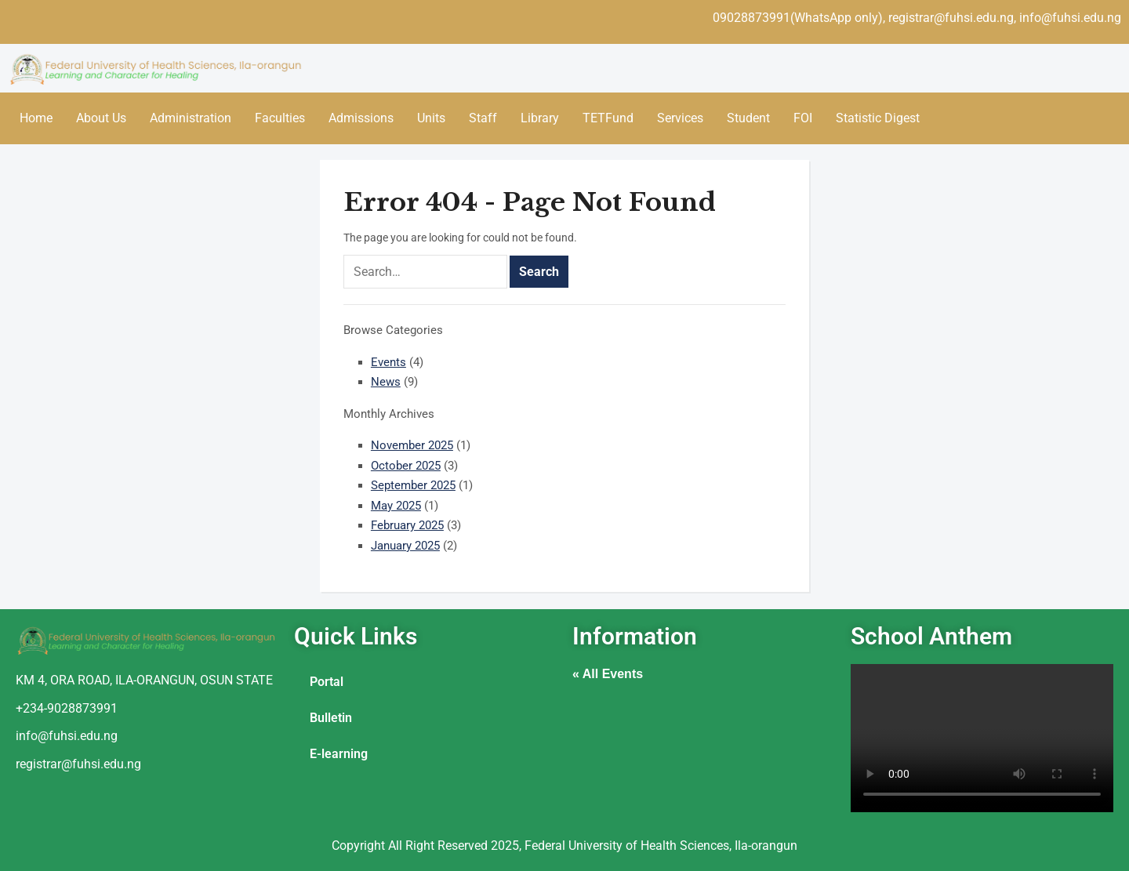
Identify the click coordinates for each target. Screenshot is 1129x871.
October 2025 (406, 466)
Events (388, 362)
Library (540, 118)
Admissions (361, 118)
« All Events (607, 673)
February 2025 (407, 525)
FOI (802, 118)
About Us (101, 118)
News (386, 382)
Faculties (280, 118)
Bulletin (331, 717)
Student (748, 118)
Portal (326, 681)
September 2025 (413, 485)
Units (431, 118)
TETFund (608, 118)
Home (36, 118)
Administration (190, 118)
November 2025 (412, 445)
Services (680, 118)
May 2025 (396, 506)
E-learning (339, 753)
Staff (483, 118)
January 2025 (405, 546)
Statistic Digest (878, 118)
